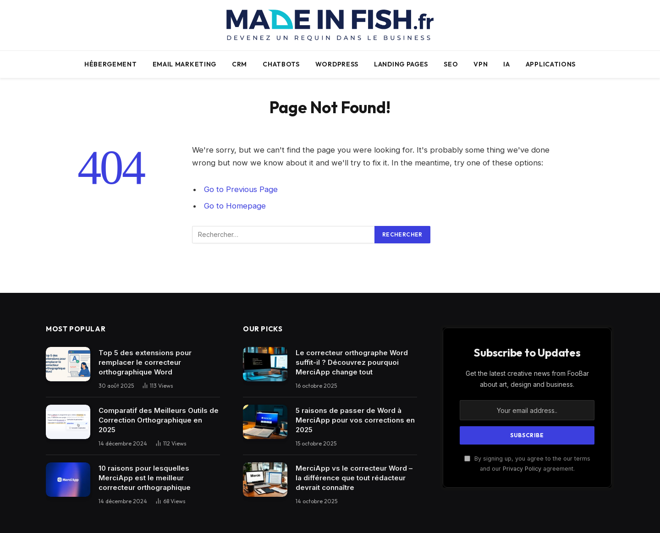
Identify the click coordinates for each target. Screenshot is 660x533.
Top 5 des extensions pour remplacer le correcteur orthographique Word (145, 362)
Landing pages (401, 64)
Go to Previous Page (241, 189)
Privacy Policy (522, 468)
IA (506, 64)
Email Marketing (185, 64)
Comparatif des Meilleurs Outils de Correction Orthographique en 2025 (159, 420)
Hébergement (110, 64)
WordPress (336, 64)
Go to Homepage (235, 205)
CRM (239, 64)
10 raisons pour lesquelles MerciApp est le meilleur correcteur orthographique (145, 478)
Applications (551, 64)
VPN (480, 64)
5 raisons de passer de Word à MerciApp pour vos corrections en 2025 (355, 420)
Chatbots (281, 64)
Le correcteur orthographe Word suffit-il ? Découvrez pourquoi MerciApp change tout (352, 362)
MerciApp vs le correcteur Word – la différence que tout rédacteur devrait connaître (354, 478)
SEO (451, 64)
